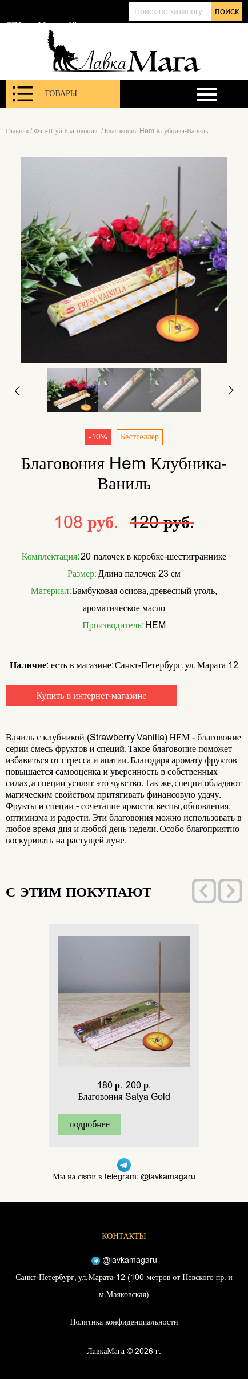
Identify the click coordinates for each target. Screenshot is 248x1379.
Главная (17, 131)
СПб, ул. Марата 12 (41, 25)
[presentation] (204, 891)
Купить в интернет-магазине (92, 695)
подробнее (89, 1124)
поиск (227, 11)
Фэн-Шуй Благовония (66, 131)
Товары (45, 94)
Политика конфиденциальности (124, 1322)
